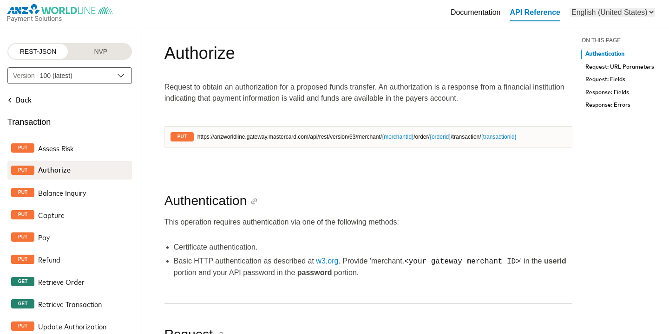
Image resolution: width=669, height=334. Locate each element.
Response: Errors (607, 105)
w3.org (327, 261)
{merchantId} (397, 137)
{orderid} (440, 137)
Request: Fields (605, 80)
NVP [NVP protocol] (100, 51)
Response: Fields (607, 93)
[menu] (612, 12)
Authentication (604, 54)
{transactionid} (499, 137)
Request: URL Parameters (619, 67)
